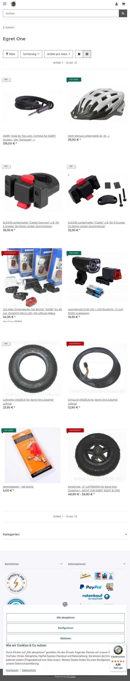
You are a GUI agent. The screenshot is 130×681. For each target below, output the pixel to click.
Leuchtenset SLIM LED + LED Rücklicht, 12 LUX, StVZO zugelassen (96, 311)
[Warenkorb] (123, 4)
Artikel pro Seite (57, 54)
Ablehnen (65, 638)
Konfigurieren (65, 628)
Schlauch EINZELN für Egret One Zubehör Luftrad (93, 401)
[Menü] (124, 646)
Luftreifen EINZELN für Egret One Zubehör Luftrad (28, 401)
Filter (10, 54)
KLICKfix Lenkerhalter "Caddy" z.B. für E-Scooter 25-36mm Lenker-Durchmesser (96, 224)
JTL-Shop (71, 676)
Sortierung (29, 54)
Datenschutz (29, 670)
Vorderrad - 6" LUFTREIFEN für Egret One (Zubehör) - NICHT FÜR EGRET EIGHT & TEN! (94, 488)
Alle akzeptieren (66, 617)
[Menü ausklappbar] (4, 2)
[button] (116, 4)
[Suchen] (61, 13)
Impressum (12, 670)
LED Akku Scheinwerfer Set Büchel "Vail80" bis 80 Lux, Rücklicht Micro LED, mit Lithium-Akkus (32, 311)
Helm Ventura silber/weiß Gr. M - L (89, 136)
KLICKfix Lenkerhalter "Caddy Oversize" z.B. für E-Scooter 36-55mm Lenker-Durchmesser (31, 224)
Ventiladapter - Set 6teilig (18, 486)
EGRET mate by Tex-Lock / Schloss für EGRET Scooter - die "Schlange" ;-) (29, 137)
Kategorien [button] (11, 534)
